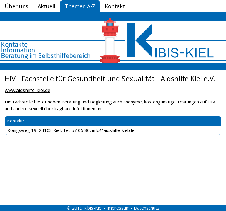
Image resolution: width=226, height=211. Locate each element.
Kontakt (115, 6)
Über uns (16, 6)
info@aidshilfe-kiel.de (113, 130)
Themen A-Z (80, 6)
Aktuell (46, 6)
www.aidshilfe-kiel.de (27, 90)
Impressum (118, 208)
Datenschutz (146, 208)
